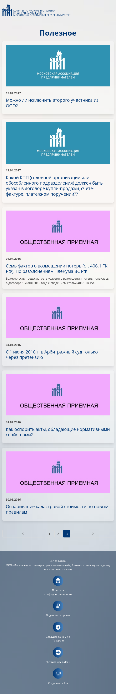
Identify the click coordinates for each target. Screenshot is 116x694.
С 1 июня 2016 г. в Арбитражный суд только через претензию (52, 354)
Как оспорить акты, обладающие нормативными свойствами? (58, 432)
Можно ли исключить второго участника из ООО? (52, 102)
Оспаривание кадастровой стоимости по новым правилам (57, 509)
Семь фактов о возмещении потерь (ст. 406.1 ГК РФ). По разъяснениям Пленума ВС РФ (56, 268)
